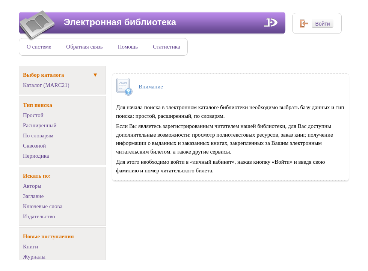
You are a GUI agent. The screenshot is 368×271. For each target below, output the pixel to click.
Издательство (39, 216)
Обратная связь (84, 47)
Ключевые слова (42, 206)
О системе (39, 47)
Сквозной (34, 146)
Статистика (166, 47)
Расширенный (40, 125)
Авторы (32, 186)
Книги (30, 247)
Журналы (34, 257)
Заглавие (33, 196)
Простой (33, 115)
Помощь (128, 47)
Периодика (36, 156)
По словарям (38, 135)
